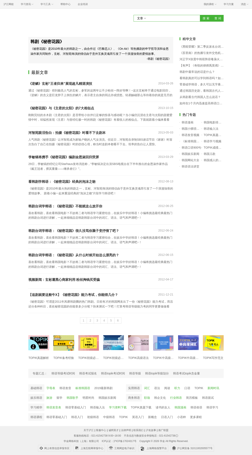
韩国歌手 (72, 397)
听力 (177, 388)
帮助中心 (65, 4)
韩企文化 (160, 397)
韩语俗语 (196, 407)
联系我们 (138, 430)
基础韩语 (36, 388)
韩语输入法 (97, 407)
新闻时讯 (213, 388)
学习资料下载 (118, 407)
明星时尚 (88, 397)
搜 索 (206, 18)
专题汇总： (40, 373)
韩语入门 (77, 417)
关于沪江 (89, 430)
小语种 (181, 417)
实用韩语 (134, 388)
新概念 (152, 417)
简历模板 (192, 397)
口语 (187, 388)
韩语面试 (208, 397)
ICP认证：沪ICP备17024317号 (119, 441)
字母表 (50, 388)
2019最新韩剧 (103, 388)
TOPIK (198, 388)
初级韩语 (93, 417)
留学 (59, 397)
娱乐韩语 (36, 397)
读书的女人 (163, 407)
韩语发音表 (53, 407)
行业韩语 (176, 397)
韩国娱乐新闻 (107, 397)
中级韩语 (109, 417)
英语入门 (138, 417)
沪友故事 (151, 430)
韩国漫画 (180, 407)
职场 (147, 397)
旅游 (49, 397)
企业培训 (83, 4)
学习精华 (36, 407)
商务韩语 (134, 397)
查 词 (217, 18)
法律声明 (126, 430)
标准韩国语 (82, 388)
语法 (157, 388)
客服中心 (101, 430)
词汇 (147, 388)
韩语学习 (212, 407)
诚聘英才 (114, 430)
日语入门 (167, 417)
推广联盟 (163, 430)
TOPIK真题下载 (141, 407)
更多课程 (196, 417)
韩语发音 (65, 388)
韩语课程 (36, 417)
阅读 (167, 388)
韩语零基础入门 (75, 407)
